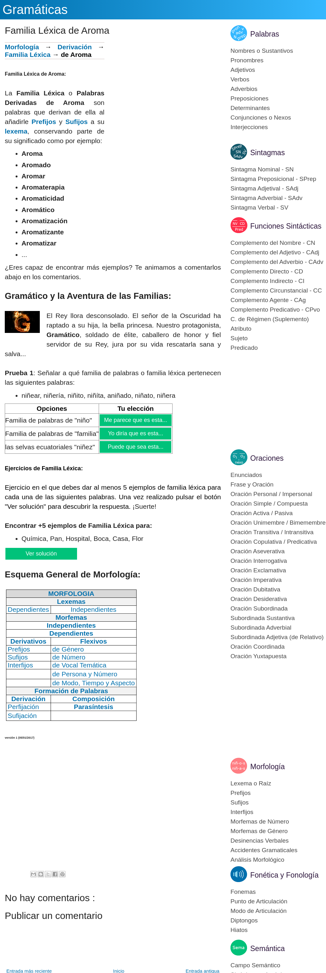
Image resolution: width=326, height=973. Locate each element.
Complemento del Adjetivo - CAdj (274, 252)
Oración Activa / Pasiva (261, 513)
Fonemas (243, 891)
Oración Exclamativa (258, 570)
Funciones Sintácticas (286, 226)
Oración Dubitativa (255, 589)
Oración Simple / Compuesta (269, 503)
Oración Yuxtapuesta (258, 656)
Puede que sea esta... (135, 447)
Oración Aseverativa (257, 551)
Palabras (264, 34)
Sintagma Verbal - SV (259, 207)
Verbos (239, 79)
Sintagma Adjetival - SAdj (264, 188)
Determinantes (250, 108)
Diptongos (244, 920)
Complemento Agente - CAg (268, 300)
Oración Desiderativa (258, 599)
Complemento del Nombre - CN (272, 242)
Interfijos (241, 812)
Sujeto (239, 338)
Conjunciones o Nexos (260, 117)
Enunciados (246, 475)
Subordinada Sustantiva (262, 618)
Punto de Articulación (258, 901)
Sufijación (22, 715)
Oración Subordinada (259, 608)
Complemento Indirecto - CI (267, 281)
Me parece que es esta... (135, 420)
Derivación (75, 47)
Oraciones (267, 458)
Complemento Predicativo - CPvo (275, 309)
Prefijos (44, 121)
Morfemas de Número (259, 821)
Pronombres (247, 60)
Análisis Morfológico (257, 859)
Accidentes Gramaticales (263, 850)
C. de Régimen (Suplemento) (269, 319)
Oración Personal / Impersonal (271, 494)
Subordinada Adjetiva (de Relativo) (277, 637)
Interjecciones (249, 127)
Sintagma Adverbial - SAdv (266, 198)
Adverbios (244, 89)
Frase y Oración (251, 484)
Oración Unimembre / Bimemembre (278, 522)
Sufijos (76, 121)
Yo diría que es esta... (135, 433)
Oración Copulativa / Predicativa (273, 541)
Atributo (240, 328)
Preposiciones (249, 98)
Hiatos (239, 930)
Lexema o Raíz (250, 783)
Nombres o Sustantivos (261, 50)
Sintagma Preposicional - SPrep (273, 179)
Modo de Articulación (258, 910)
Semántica (267, 948)
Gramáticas (35, 10)
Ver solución (40, 553)
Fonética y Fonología (284, 875)
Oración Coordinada (257, 646)
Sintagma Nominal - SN (262, 169)
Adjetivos (242, 69)
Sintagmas (267, 152)
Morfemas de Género (259, 831)
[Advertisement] (162, 86)
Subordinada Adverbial (260, 627)
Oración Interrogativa (258, 560)
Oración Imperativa (256, 579)
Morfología (22, 47)
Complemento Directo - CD (266, 271)
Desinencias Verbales (259, 840)
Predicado (244, 347)
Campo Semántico (255, 965)
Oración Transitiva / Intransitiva (272, 532)
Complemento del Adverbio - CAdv (276, 262)
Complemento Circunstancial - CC (276, 290)
